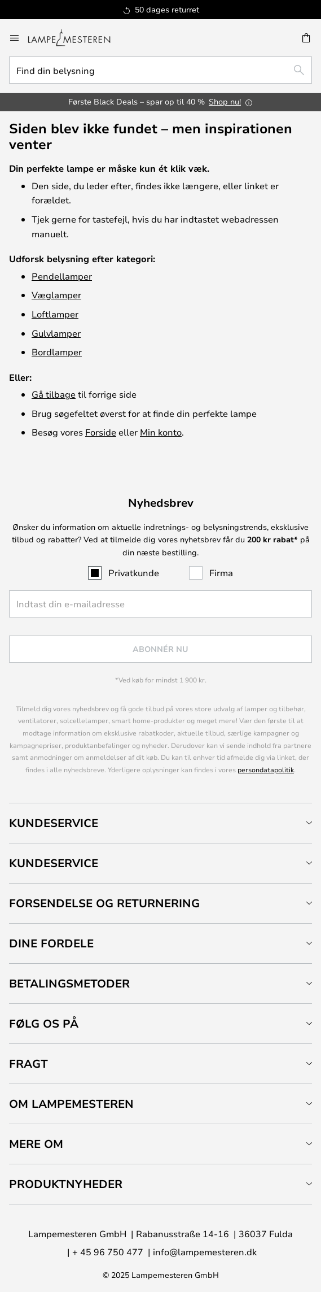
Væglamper (56, 295)
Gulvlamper (56, 333)
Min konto (161, 432)
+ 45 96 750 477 (107, 1252)
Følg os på (43, 1023)
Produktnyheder (65, 1183)
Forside (100, 432)
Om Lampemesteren (71, 1103)
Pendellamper (62, 276)
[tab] (160, 823)
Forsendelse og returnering (104, 903)
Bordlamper (57, 352)
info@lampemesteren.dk (205, 1252)
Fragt (28, 1063)
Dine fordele (51, 943)
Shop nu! (225, 101)
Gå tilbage (54, 394)
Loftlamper (55, 314)
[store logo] (76, 37)
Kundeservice (53, 822)
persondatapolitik (266, 769)
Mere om (36, 1143)
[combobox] (160, 70)
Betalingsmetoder (69, 983)
